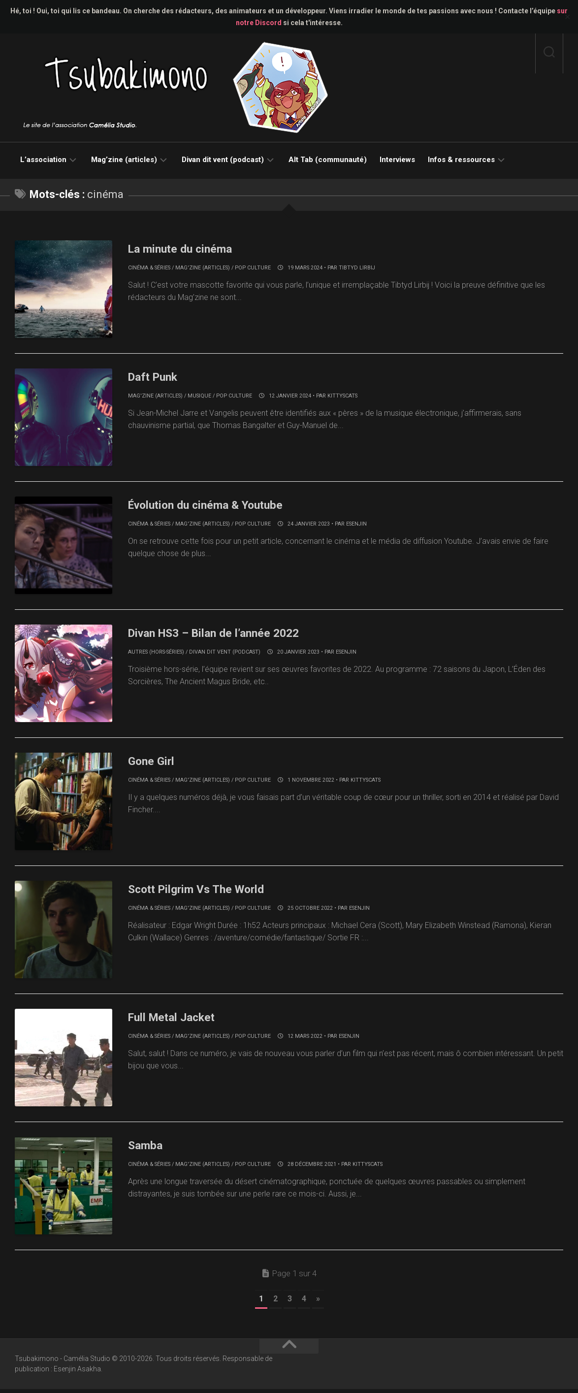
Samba (148, 1148)
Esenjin (356, 525)
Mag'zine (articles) (202, 268)
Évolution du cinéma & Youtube (217, 505)
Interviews (397, 159)
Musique (199, 396)
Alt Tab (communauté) (328, 159)
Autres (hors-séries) (156, 653)
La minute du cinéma (187, 248)
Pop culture (253, 268)
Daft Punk (156, 376)
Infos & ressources (461, 159)
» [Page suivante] (318, 1302)
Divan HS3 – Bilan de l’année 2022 (225, 634)
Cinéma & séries (149, 268)
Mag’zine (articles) (124, 159)
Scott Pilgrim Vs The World (206, 891)
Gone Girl (154, 762)
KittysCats (342, 396)
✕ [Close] (567, 17)
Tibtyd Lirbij (357, 268)
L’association (43, 159)
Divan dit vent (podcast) (223, 159)
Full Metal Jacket (178, 1019)
